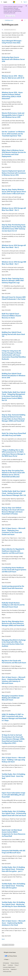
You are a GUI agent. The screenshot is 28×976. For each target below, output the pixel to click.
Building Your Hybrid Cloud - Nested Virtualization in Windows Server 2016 (13, 375)
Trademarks (13, 969)
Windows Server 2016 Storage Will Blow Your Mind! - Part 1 (14, 263)
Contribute (10, 965)
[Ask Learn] (22, 20)
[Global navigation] (1, 2)
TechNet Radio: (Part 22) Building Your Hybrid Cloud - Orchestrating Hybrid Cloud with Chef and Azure (14, 813)
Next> (3, 939)
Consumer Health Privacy (9, 967)
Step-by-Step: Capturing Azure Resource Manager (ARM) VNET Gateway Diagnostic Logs (13, 280)
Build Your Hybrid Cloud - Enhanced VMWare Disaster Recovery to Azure (11, 316)
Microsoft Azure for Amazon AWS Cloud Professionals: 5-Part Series (14, 298)
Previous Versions (15, 963)
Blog (4, 965)
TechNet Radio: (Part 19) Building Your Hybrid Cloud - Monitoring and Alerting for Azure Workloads (14, 904)
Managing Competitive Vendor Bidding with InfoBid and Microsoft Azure (13, 698)
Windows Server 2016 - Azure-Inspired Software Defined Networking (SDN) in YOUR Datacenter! (12, 95)
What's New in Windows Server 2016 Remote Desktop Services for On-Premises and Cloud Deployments (14, 153)
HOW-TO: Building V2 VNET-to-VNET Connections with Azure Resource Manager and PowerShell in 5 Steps (14, 717)
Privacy (16, 965)
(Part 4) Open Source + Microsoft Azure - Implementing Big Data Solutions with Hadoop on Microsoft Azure (13, 680)
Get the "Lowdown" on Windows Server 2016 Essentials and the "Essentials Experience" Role (13, 134)
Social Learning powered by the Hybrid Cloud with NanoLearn (13, 587)
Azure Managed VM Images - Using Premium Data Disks (12, 42)
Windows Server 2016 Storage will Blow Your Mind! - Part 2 (14, 246)
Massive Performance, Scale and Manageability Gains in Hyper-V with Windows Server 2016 (13, 115)
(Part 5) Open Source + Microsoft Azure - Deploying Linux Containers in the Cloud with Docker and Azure (13, 531)
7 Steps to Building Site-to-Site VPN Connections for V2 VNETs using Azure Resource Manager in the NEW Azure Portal (13, 453)
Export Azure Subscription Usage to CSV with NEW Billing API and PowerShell (13, 795)
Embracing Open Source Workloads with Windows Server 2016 (13, 59)
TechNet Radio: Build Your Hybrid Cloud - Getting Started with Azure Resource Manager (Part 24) (14, 493)
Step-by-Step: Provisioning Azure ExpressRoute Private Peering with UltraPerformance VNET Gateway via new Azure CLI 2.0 (14, 228)
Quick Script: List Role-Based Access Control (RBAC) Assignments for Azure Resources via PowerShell (13, 833)
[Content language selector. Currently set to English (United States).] (10, 952)
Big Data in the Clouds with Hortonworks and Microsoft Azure (14, 661)
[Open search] (21, 2)
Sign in (25, 2)
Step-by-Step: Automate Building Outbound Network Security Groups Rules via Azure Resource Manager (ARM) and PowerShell (13, 418)
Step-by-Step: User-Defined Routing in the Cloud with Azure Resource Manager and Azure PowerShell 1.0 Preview (13, 511)
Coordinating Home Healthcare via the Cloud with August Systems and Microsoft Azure (14, 569)
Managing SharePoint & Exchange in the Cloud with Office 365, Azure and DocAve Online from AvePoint (14, 643)
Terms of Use (6, 969)
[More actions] (25, 20)
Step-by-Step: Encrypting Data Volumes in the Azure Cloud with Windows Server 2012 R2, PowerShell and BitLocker (13, 473)
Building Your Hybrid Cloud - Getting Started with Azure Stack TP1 (13, 334)
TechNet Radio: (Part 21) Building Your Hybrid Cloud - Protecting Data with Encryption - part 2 (13, 869)
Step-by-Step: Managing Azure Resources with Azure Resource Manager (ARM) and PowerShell (13, 623)
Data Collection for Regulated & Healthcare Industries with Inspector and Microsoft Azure (13, 551)
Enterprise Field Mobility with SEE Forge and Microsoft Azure (13, 851)
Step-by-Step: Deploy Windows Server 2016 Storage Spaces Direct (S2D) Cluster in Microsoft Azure (14, 191)
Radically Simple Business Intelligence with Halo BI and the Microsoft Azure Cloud (13, 605)
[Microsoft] (14, 2)
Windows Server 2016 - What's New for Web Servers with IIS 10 (13, 77)
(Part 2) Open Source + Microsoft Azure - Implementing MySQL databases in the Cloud (13, 923)
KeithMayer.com (9, 20)
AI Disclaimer (6, 963)
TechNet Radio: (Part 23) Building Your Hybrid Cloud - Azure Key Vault (13, 776)
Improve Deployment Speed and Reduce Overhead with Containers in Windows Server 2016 (14, 173)
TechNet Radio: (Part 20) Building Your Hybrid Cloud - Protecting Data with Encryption (13, 886)
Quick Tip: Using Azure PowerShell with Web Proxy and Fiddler (14, 434)
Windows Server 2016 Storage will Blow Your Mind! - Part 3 (14, 209)
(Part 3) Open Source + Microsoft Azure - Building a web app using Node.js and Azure (13, 759)
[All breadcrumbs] (3, 20)
